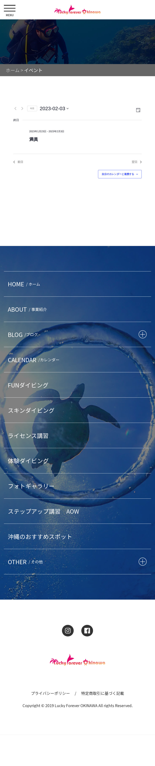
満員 (33, 139)
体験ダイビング (28, 460)
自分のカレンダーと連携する (118, 174)
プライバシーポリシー (50, 693)
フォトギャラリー (31, 486)
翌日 (137, 161)
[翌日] (22, 108)
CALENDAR (34, 359)
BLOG (24, 334)
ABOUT (28, 309)
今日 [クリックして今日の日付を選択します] (32, 108)
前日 (18, 161)
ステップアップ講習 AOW (43, 511)
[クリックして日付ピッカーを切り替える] (54, 108)
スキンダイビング (31, 410)
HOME (25, 284)
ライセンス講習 (28, 435)
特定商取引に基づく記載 (102, 693)
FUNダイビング (28, 385)
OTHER (26, 561)
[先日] (15, 108)
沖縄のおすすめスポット (40, 536)
